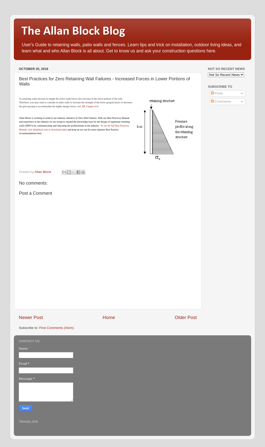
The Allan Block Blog (73, 31)
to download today (57, 129)
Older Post (186, 317)
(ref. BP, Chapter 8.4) (87, 106)
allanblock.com (40, 129)
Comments (221, 101)
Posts (217, 93)
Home (109, 317)
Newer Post (31, 317)
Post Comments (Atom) (56, 328)
